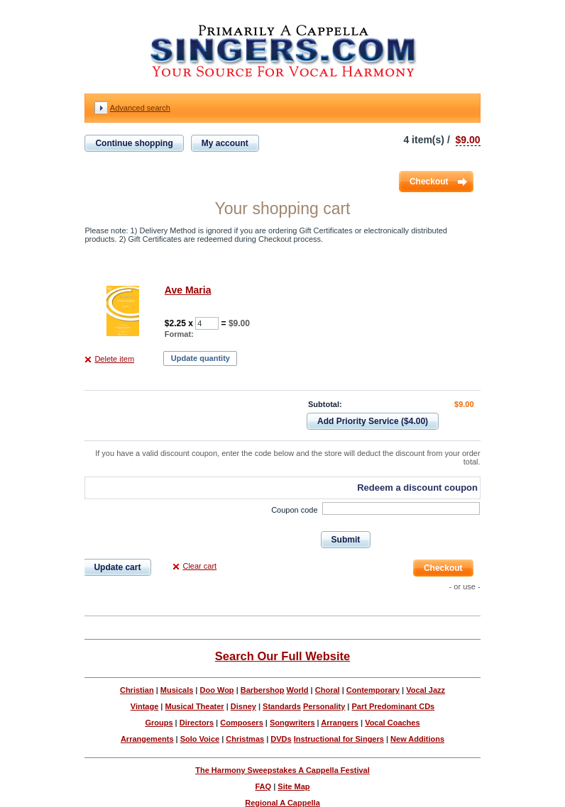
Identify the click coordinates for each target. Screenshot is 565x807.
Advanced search (140, 108)
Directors (197, 722)
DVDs (280, 739)
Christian (137, 690)
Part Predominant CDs (392, 706)
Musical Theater (194, 706)
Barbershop (263, 690)
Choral (327, 690)
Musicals (176, 690)
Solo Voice (199, 739)
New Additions (417, 739)
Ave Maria (188, 290)
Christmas (245, 739)
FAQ (263, 786)
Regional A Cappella (282, 802)
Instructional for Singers (339, 739)
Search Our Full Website (282, 656)
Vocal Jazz (425, 690)
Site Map (293, 786)
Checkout (429, 182)
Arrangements (147, 739)
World (298, 690)
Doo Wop (217, 690)
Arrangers (339, 722)
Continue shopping (133, 143)
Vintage (145, 706)
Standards (282, 706)
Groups (158, 722)
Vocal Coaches (392, 722)
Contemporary (373, 690)
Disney (243, 706)
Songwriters (292, 722)
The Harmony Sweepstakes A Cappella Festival (282, 770)
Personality (324, 706)
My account (225, 143)
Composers (241, 722)
